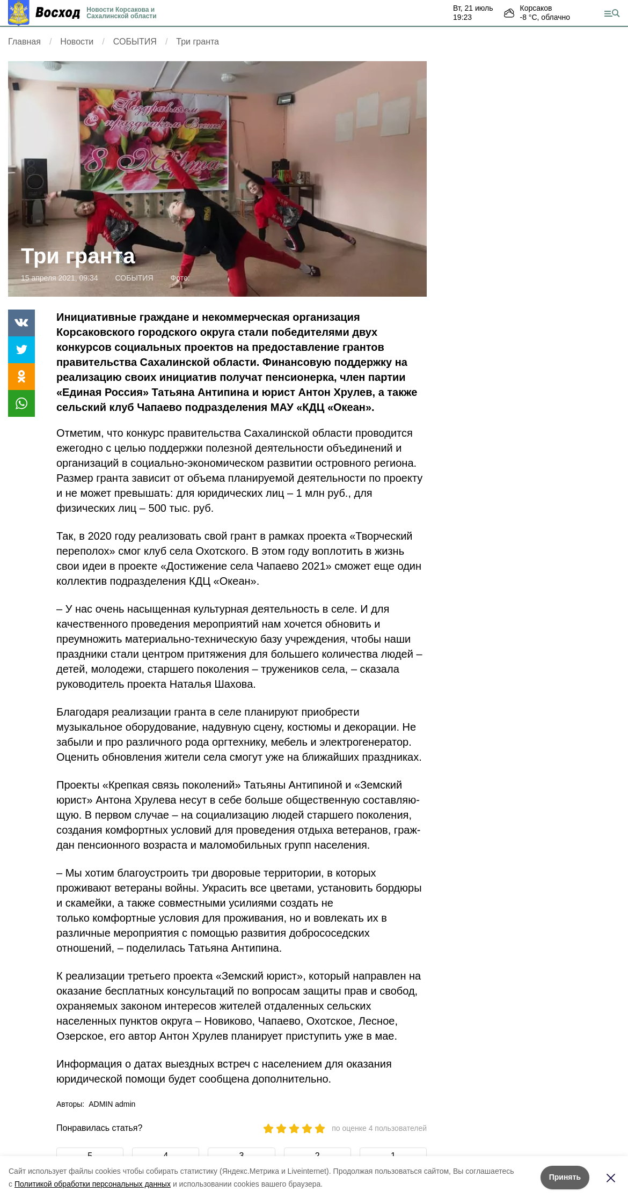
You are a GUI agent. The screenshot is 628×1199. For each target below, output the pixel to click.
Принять (565, 1177)
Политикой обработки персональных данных (92, 1184)
